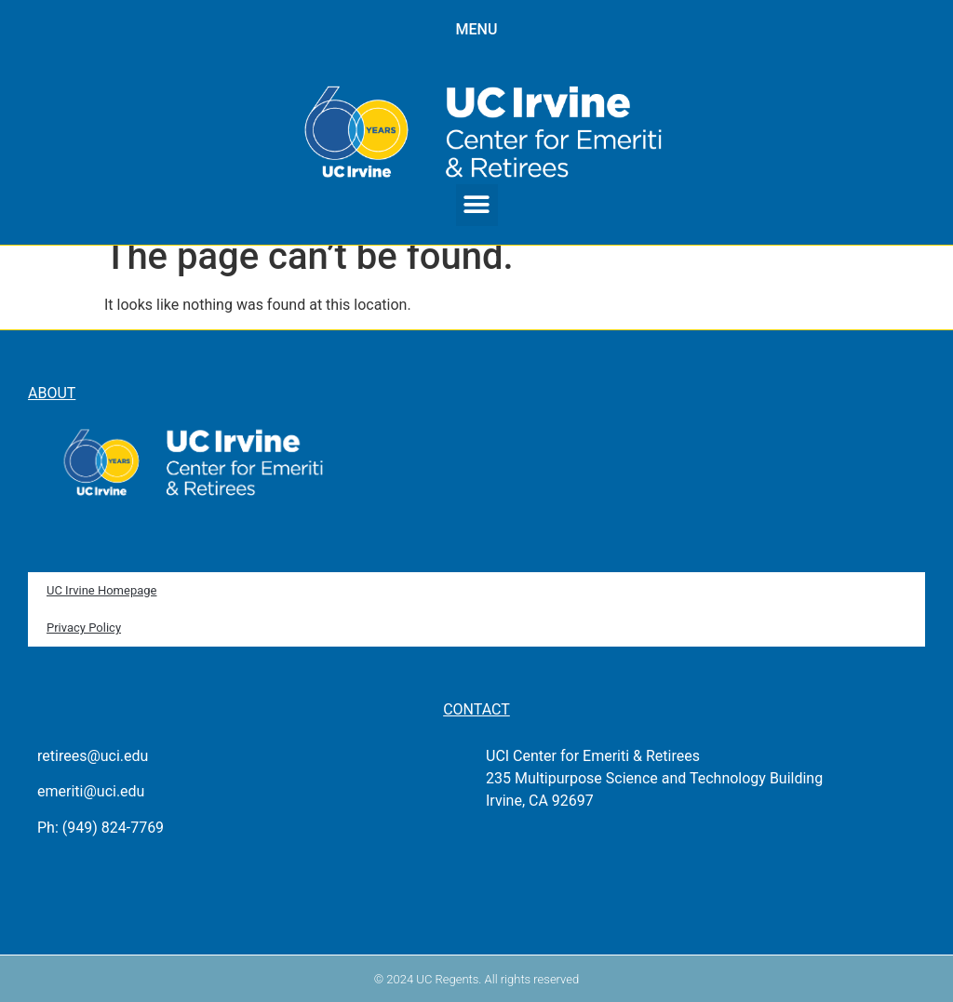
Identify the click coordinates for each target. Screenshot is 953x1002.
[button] (477, 205)
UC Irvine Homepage (101, 590)
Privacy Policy (84, 628)
